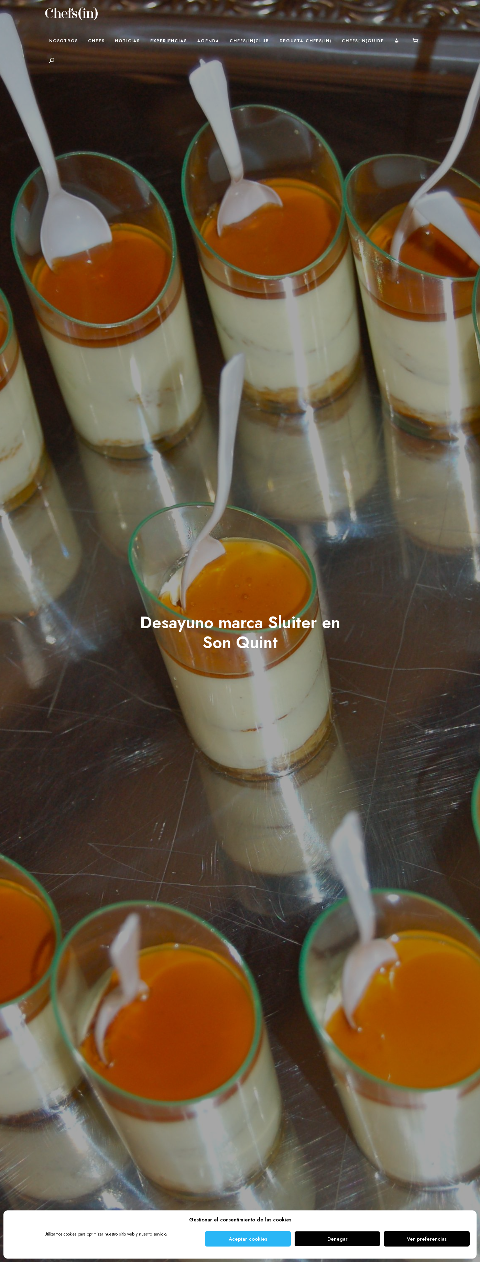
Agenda (208, 41)
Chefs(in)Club (249, 41)
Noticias (127, 41)
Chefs (96, 41)
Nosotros (63, 41)
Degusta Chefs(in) (306, 41)
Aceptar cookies (248, 1239)
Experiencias (168, 41)
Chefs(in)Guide (363, 41)
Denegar (337, 1239)
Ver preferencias (427, 1239)
